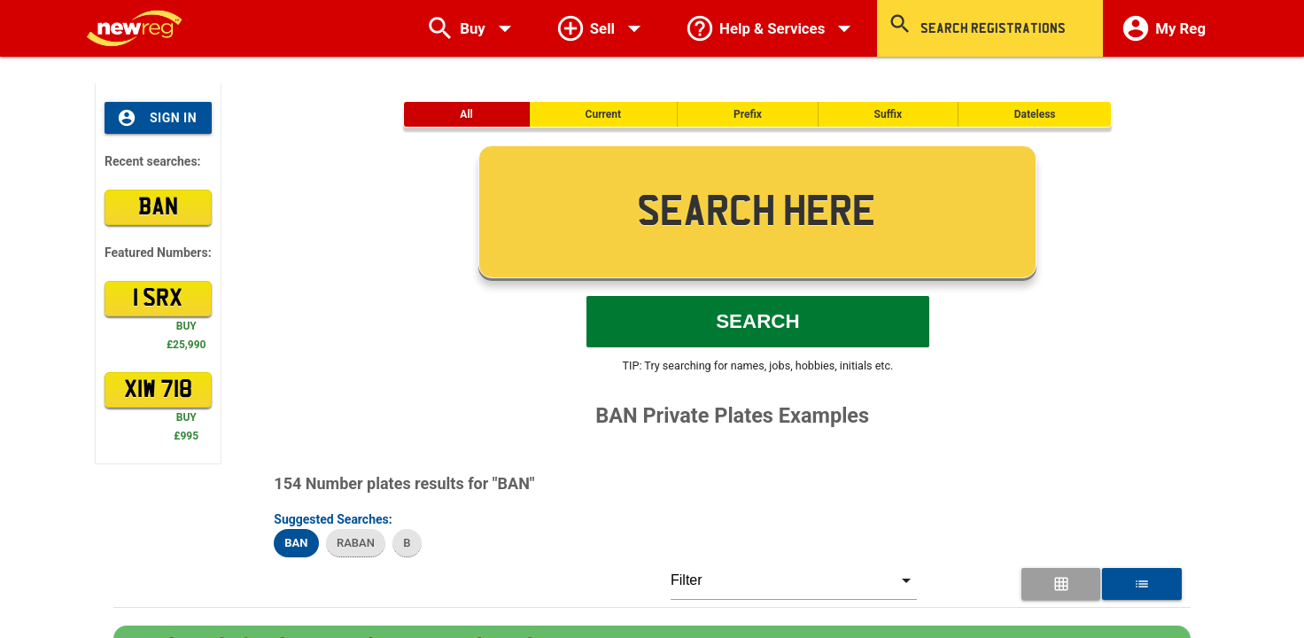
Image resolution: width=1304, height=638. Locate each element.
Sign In (157, 118)
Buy (472, 28)
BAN (158, 207)
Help (772, 28)
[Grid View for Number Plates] (1060, 584)
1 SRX (157, 298)
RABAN (356, 542)
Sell (602, 28)
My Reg (1163, 28)
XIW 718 (158, 389)
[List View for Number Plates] (1141, 584)
